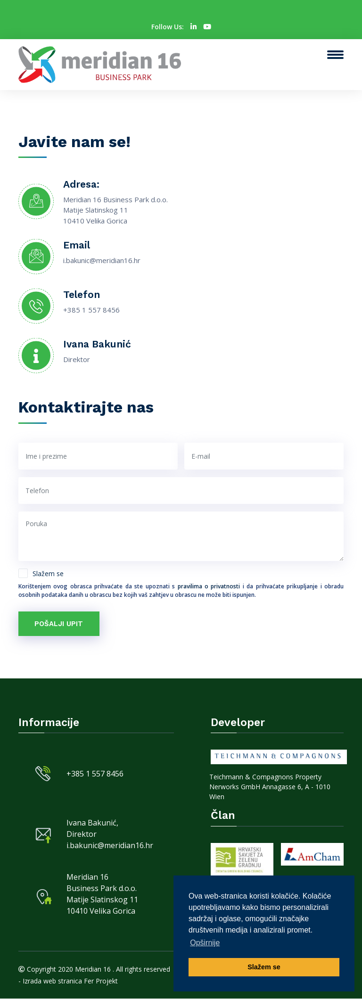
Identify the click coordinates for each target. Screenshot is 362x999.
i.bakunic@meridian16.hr (101, 260)
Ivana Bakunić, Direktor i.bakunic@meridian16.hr (109, 833)
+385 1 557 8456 (91, 309)
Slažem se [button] (263, 967)
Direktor (76, 359)
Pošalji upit (59, 623)
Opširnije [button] (205, 943)
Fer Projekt (101, 981)
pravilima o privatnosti (210, 586)
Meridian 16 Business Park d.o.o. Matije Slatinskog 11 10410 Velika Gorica (102, 894)
